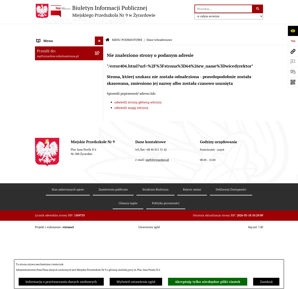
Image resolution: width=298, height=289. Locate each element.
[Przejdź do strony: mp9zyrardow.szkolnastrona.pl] (293, 51)
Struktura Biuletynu (155, 249)
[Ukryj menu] (99, 29)
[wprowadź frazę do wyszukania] (223, 9)
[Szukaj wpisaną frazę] (258, 9)
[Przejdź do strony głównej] (95, 11)
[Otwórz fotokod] (293, 82)
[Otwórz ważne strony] (293, 61)
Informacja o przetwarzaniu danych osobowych (61, 281)
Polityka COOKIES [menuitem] (50, 158)
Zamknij (266, 281)
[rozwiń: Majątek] (100, 82)
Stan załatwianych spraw (68, 249)
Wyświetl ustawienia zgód (136, 281)
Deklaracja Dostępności (231, 249)
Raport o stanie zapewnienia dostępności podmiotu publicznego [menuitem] (63, 112)
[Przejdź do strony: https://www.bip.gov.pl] (293, 41)
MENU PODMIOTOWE (127, 28)
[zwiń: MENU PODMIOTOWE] (100, 38)
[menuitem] (69, 48)
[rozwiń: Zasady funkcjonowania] (100, 71)
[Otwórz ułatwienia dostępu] (293, 31)
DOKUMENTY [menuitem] (47, 101)
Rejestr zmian (192, 249)
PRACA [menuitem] (42, 132)
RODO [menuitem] (41, 123)
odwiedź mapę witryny (131, 96)
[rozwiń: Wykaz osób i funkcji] (100, 60)
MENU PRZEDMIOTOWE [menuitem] (55, 93)
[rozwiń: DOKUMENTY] (100, 101)
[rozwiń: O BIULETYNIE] (100, 149)
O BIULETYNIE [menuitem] (48, 149)
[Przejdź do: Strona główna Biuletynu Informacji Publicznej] (107, 28)
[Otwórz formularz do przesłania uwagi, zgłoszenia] (293, 72)
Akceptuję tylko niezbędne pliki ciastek (207, 281)
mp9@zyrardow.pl (157, 220)
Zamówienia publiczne (113, 249)
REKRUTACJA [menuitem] (47, 141)
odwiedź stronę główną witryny (138, 91)
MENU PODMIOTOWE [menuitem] (53, 38)
